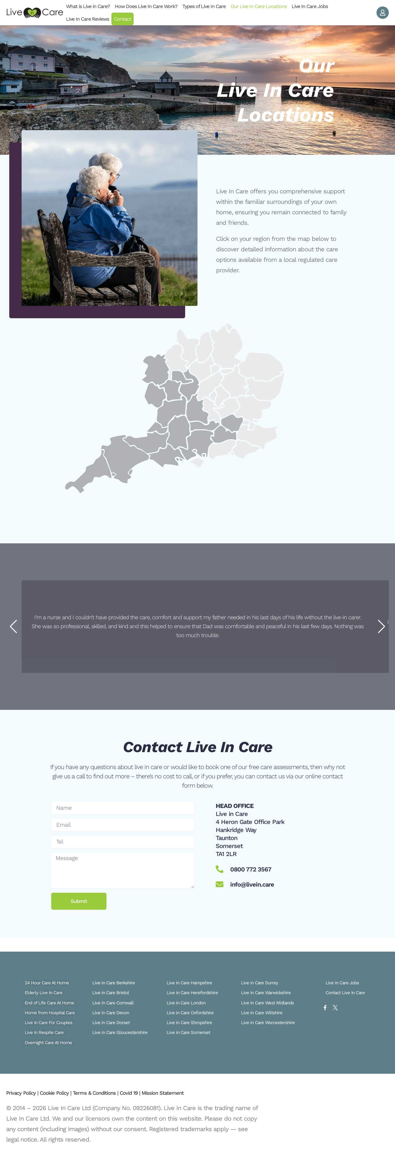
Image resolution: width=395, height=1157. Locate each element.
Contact (122, 19)
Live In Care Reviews (87, 19)
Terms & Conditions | (116, 1093)
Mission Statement (198, 1093)
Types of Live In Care (204, 6)
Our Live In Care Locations (259, 6)
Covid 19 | (159, 1093)
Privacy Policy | (26, 1093)
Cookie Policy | (67, 1093)
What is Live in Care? (88, 6)
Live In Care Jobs (310, 6)
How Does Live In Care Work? (146, 6)
